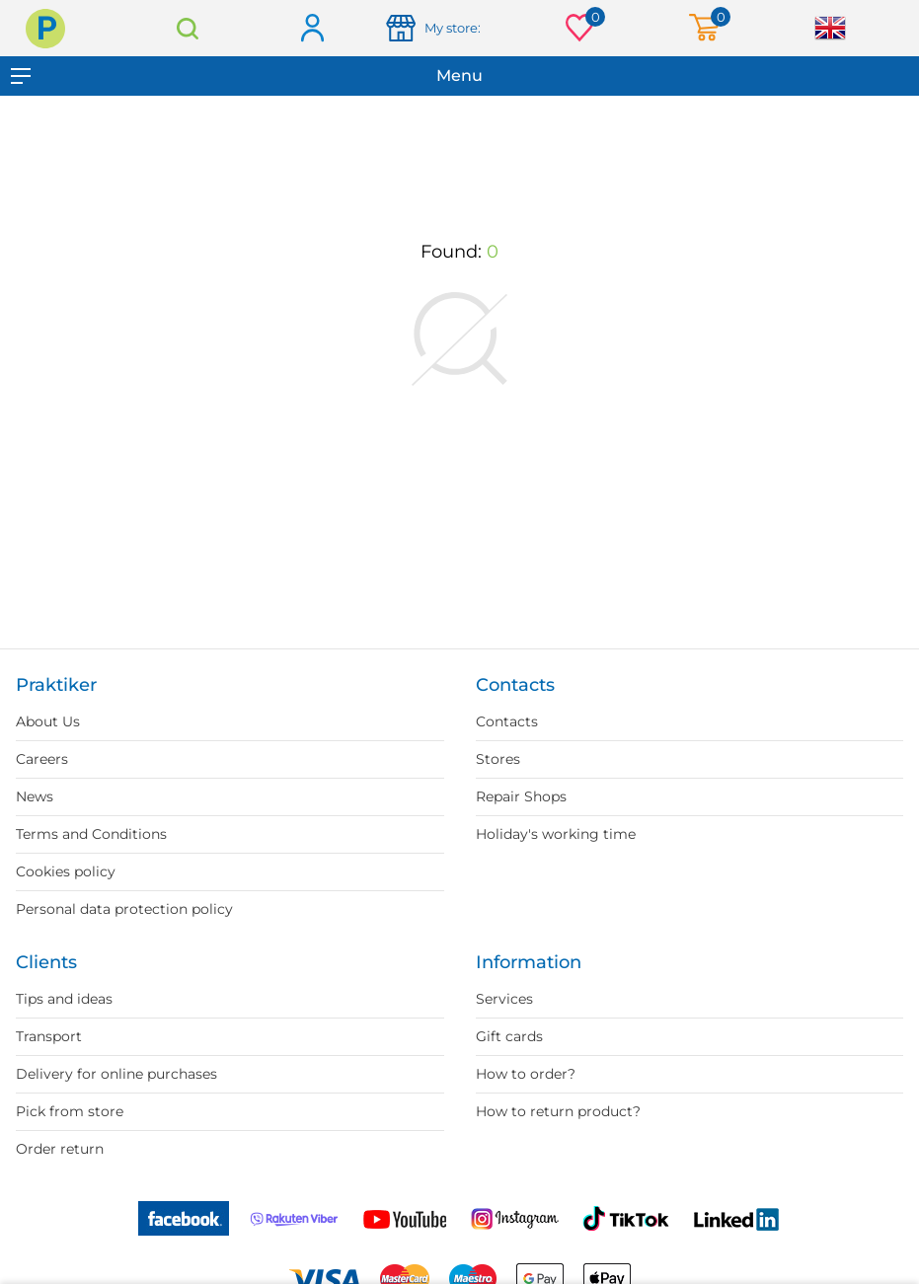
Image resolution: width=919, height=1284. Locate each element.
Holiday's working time (556, 834)
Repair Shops (521, 796)
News (34, 796)
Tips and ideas (64, 999)
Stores (498, 759)
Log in (311, 29)
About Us (48, 721)
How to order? (525, 1074)
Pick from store (69, 1111)
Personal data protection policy (124, 909)
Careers (42, 759)
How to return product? (558, 1111)
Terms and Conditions (91, 834)
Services (504, 999)
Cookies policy (65, 871)
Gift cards (509, 1036)
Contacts (507, 721)
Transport (49, 1036)
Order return (60, 1149)
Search (187, 28)
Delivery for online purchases (116, 1074)
